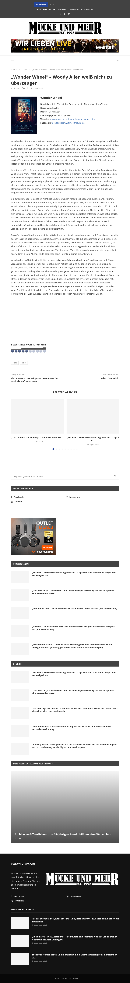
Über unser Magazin (46, 10)
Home (14, 69)
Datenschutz (87, 10)
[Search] (117, 60)
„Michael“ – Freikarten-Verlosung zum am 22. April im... (93, 439)
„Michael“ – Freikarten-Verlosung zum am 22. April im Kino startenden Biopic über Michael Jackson (74, 574)
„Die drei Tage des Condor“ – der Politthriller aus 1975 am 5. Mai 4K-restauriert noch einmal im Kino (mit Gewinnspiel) (75, 710)
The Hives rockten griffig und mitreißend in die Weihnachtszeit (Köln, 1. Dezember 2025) (74, 956)
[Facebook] (60, 14)
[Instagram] (64, 14)
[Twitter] (69, 14)
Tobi (23, 88)
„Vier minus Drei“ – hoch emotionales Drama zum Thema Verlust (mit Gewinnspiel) (74, 608)
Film (25, 69)
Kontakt (62, 10)
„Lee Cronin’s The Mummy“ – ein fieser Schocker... (37, 437)
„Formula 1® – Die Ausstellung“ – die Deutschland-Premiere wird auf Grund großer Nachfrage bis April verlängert (74, 938)
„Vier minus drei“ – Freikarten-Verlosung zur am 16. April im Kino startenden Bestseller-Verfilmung (71, 728)
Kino (24, 363)
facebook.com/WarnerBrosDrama (68, 122)
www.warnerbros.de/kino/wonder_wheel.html (72, 119)
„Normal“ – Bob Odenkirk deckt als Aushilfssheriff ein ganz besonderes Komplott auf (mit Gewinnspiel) (73, 628)
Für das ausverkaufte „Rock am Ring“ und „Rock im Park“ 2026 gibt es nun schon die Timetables (75, 920)
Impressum (73, 10)
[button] (50, 4)
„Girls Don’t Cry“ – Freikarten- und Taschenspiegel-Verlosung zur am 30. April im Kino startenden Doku (73, 592)
